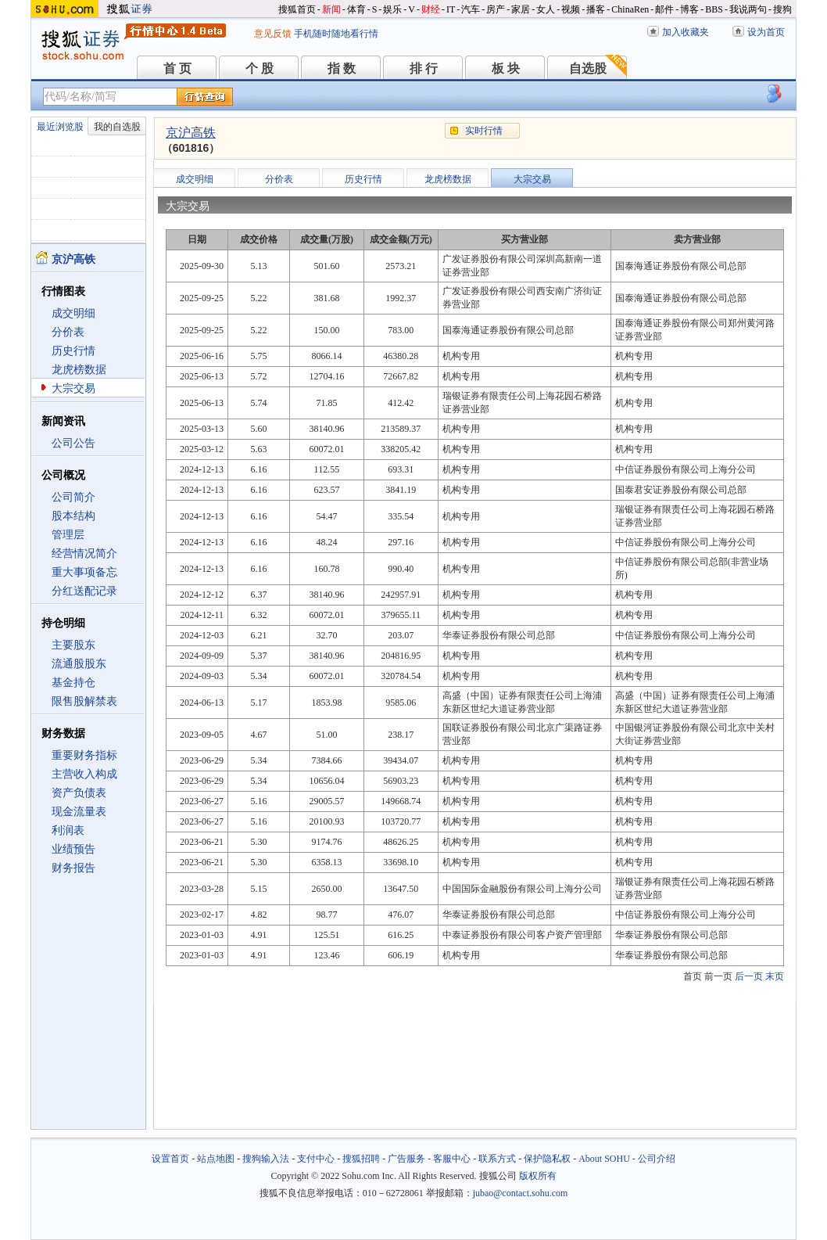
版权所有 (538, 1175)
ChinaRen (630, 9)
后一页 (749, 976)
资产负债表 (79, 793)
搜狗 (782, 9)
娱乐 (392, 9)
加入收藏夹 (685, 32)
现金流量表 (79, 812)
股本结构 (73, 516)
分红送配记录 (84, 591)
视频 (570, 9)
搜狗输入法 (265, 1158)
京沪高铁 (191, 132)
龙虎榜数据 (79, 370)
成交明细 (73, 313)
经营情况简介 (84, 553)
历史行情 (73, 351)
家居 (520, 9)
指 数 (342, 68)
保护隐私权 (547, 1158)
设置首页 (170, 1158)
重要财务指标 (84, 755)
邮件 (664, 9)
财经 (430, 9)
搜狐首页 (297, 9)
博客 (689, 9)
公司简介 (73, 497)
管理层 (68, 535)
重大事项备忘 (84, 572)
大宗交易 (73, 388)
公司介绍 (656, 1158)
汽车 (470, 9)
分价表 (68, 332)
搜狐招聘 (361, 1158)
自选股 (588, 68)
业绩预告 (73, 849)
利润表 (68, 830)
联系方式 (497, 1158)
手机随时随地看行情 (336, 33)
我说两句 (748, 9)
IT (450, 9)
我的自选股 (117, 126)
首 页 (177, 68)
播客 (595, 9)
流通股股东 (79, 664)
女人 (545, 9)
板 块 (506, 68)
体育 (356, 9)
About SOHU (604, 1158)
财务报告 (73, 868)
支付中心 (316, 1158)
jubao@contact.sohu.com (520, 1193)
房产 (495, 9)
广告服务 (406, 1158)
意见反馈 (273, 33)
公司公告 (73, 443)
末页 (774, 976)
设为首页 (766, 32)
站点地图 (215, 1158)
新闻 (331, 9)
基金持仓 (73, 682)
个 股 (259, 68)
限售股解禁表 (84, 701)
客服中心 (452, 1158)
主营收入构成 (84, 774)
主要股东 (73, 645)
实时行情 (484, 130)
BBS (714, 9)
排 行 (424, 68)
